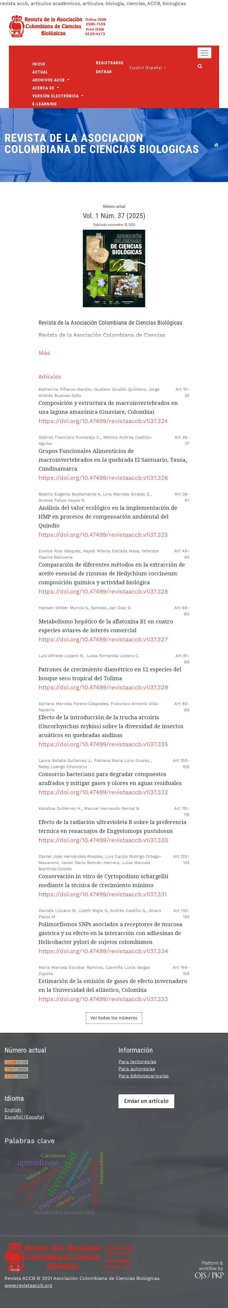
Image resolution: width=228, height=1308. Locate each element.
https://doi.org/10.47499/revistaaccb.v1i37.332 (103, 792)
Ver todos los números (114, 1018)
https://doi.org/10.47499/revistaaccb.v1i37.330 (103, 840)
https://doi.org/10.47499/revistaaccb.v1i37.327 (103, 639)
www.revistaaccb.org (28, 1285)
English (12, 1110)
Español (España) (149, 67)
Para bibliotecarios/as (143, 1076)
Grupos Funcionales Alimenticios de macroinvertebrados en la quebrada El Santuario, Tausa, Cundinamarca (113, 460)
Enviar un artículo (146, 1101)
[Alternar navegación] (204, 52)
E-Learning (44, 104)
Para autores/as (136, 1069)
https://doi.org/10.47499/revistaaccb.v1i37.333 (103, 999)
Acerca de (44, 88)
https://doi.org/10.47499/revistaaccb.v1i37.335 (103, 744)
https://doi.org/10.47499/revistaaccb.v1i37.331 (103, 894)
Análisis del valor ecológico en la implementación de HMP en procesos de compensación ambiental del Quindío (108, 517)
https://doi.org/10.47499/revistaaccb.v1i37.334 (103, 951)
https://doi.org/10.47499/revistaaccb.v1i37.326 (103, 477)
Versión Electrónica (56, 96)
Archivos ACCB (49, 80)
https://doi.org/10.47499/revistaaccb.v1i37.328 (103, 591)
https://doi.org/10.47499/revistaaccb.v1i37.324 (103, 420)
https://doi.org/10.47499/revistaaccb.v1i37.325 (103, 534)
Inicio (38, 64)
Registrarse (110, 62)
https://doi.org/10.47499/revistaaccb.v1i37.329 (103, 687)
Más (44, 352)
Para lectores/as (137, 1061)
